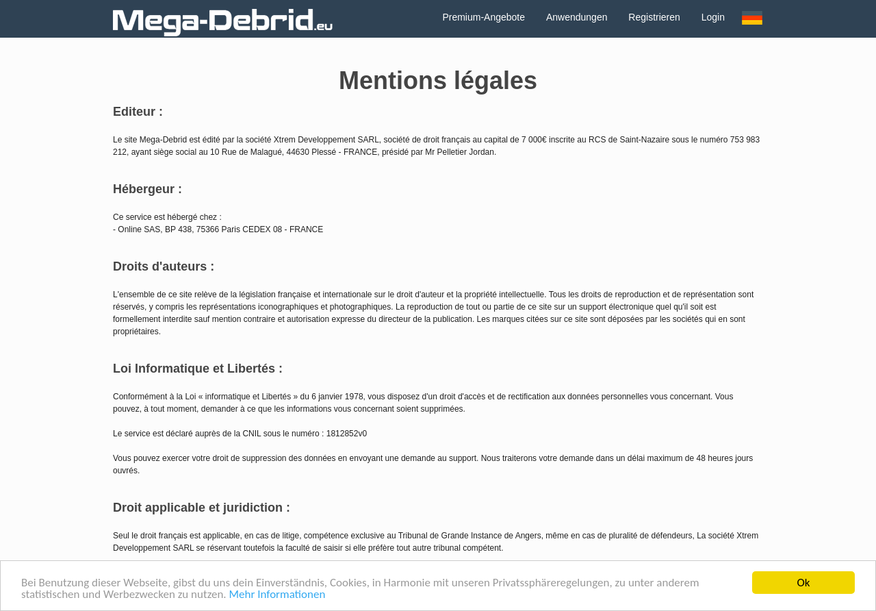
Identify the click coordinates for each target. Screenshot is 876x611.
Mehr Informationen (277, 595)
